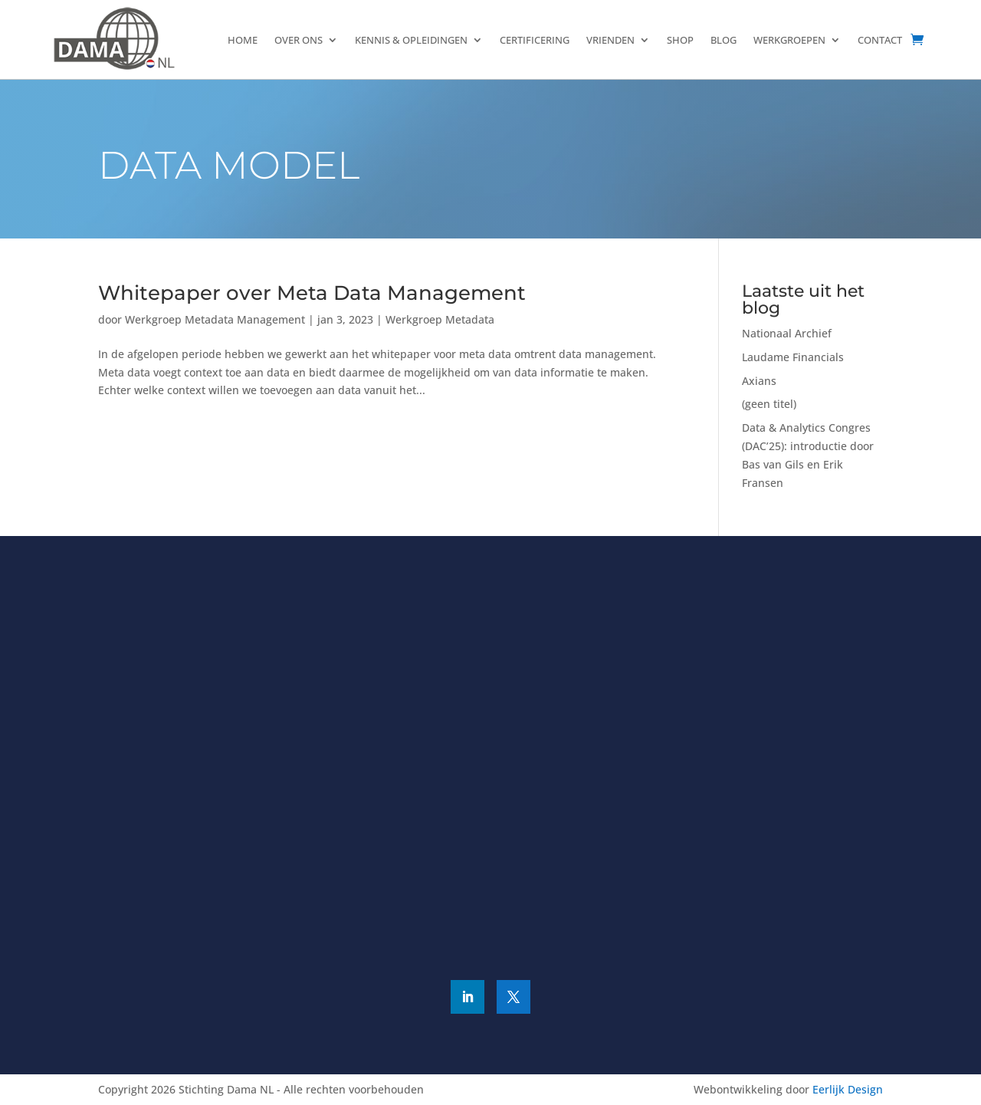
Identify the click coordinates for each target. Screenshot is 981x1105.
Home (243, 40)
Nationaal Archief (787, 333)
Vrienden (610, 40)
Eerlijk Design (847, 1089)
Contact (880, 40)
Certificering (534, 40)
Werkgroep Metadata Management (215, 319)
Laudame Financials (793, 357)
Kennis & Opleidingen (411, 40)
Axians (759, 380)
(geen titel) (769, 403)
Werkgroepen (789, 40)
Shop (680, 40)
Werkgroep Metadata (440, 319)
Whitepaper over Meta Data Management (312, 293)
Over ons (298, 40)
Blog (723, 40)
